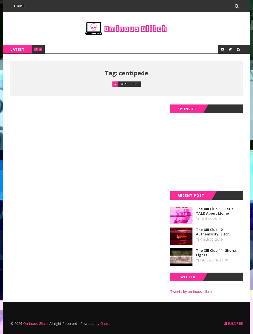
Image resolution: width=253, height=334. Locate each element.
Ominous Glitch (35, 323)
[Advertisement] (207, 151)
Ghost (105, 323)
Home (19, 5)
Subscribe (233, 323)
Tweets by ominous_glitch (191, 291)
